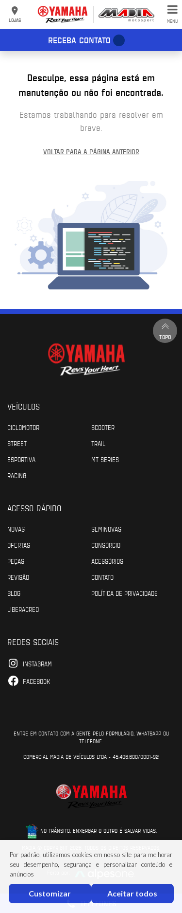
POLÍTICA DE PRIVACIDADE (124, 593)
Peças (15, 560)
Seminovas (106, 528)
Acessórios (107, 560)
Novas (16, 528)
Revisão (18, 577)
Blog (13, 593)
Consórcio (105, 544)
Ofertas (18, 544)
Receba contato (79, 40)
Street (17, 443)
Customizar (50, 893)
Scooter (103, 427)
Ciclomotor (23, 427)
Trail (98, 443)
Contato (102, 577)
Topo (165, 330)
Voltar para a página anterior (91, 151)
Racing (16, 475)
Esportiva (21, 459)
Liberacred (23, 609)
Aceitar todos (132, 893)
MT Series (105, 459)
